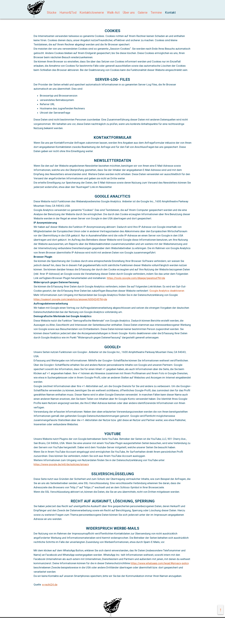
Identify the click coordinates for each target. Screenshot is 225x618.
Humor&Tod (68, 12)
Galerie (143, 12)
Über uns (129, 12)
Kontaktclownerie (92, 12)
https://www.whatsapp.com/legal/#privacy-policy (160, 563)
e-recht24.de (49, 584)
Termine (156, 12)
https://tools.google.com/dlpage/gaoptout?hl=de (136, 278)
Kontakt (170, 12)
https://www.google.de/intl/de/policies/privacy (61, 464)
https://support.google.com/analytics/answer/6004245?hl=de (70, 299)
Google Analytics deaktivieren (166, 290)
